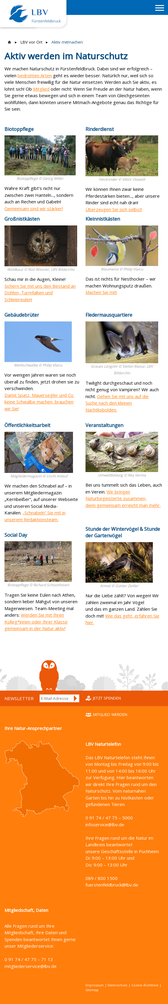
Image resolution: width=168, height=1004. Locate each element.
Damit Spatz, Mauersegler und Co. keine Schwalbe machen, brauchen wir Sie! (39, 401)
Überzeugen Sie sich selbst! (113, 209)
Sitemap (92, 990)
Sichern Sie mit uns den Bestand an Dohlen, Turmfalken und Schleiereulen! (40, 292)
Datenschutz (117, 985)
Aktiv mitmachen (67, 42)
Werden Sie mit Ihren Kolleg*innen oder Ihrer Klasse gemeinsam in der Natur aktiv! (36, 621)
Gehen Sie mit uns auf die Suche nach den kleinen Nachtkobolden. (117, 403)
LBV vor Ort (31, 42)
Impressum (94, 985)
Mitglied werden (110, 714)
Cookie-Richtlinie (144, 985)
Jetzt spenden (107, 698)
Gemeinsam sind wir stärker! (33, 208)
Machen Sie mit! (101, 292)
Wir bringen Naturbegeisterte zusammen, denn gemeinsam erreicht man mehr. (123, 498)
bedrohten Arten (35, 75)
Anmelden (75, 698)
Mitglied (41, 89)
